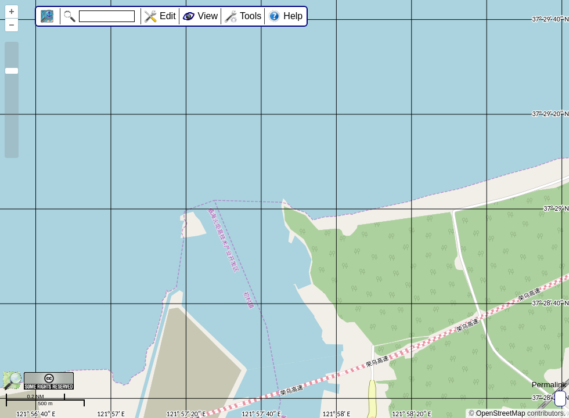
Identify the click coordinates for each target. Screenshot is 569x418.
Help (292, 16)
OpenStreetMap (500, 413)
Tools (250, 16)
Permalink (549, 384)
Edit (168, 16)
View (208, 16)
